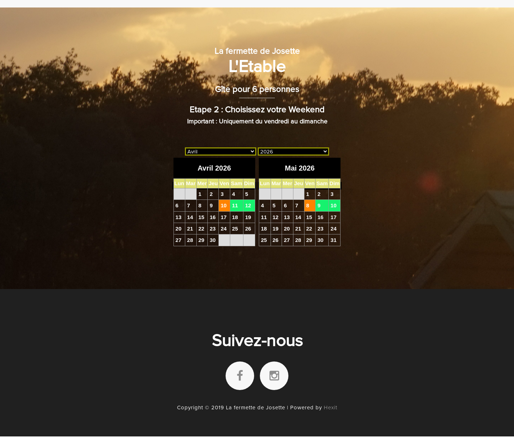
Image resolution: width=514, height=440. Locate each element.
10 (224, 205)
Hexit (330, 407)
